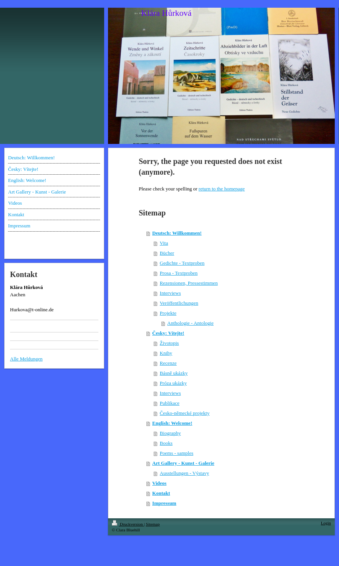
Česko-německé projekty (185, 413)
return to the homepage (222, 189)
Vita (164, 243)
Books (166, 443)
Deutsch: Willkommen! (176, 233)
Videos (159, 483)
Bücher (167, 253)
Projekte (168, 313)
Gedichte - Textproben (182, 263)
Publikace (169, 403)
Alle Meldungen (26, 359)
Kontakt (161, 493)
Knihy (166, 353)
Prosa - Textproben (179, 273)
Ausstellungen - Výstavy (184, 473)
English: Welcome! (172, 423)
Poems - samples (176, 453)
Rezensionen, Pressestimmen (189, 283)
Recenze (168, 363)
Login (326, 523)
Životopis (169, 343)
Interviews (170, 293)
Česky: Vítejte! (168, 333)
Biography (170, 433)
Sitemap (153, 524)
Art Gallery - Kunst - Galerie (183, 463)
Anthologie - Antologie (190, 323)
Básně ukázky (174, 373)
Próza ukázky (173, 383)
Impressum (164, 503)
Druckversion (128, 524)
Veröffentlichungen (179, 303)
